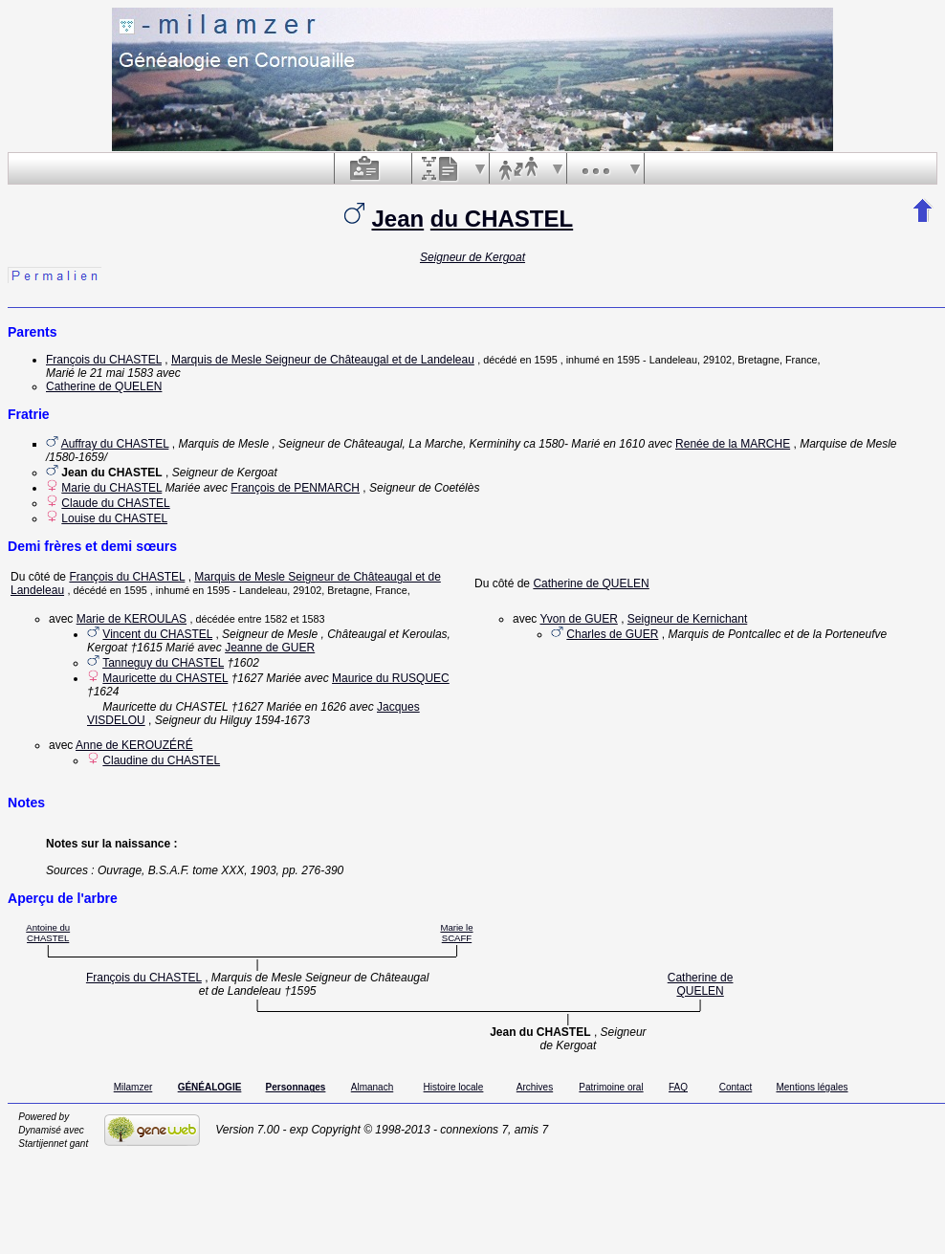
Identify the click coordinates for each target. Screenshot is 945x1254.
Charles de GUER (612, 634)
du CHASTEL (501, 218)
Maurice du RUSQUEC (391, 678)
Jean (397, 218)
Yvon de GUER (578, 619)
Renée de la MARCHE (732, 444)
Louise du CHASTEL (114, 518)
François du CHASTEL (104, 359)
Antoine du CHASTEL (48, 932)
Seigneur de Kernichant (687, 619)
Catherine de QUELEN (104, 386)
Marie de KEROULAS (132, 619)
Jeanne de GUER (270, 647)
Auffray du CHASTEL (115, 444)
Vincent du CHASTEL (157, 634)
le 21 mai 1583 (115, 373)
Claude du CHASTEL (115, 503)
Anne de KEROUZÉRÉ (134, 745)
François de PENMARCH (295, 488)
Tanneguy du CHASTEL (163, 663)
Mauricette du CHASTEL (165, 678)
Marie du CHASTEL (111, 488)
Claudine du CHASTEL (161, 760)
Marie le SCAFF (456, 932)
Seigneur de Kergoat (472, 257)
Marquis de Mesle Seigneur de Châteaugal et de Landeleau (322, 359)
